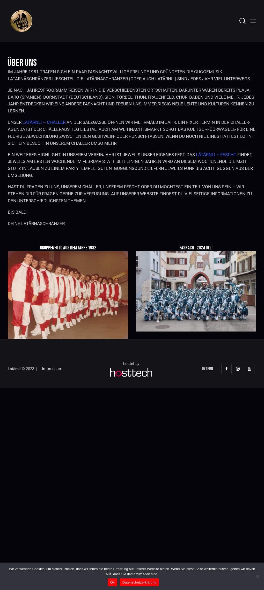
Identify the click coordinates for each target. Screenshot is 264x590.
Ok (112, 582)
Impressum (52, 368)
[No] (257, 576)
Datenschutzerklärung (139, 582)
